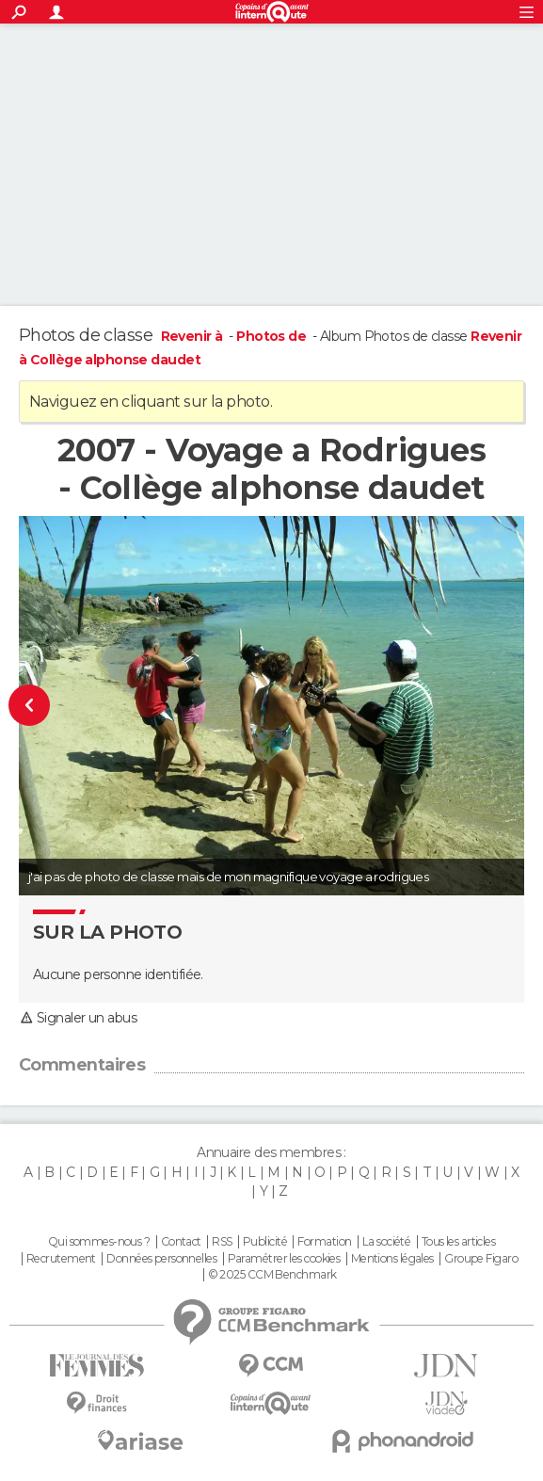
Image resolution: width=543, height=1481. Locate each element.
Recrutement (61, 1258)
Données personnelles (161, 1258)
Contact (181, 1241)
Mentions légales (392, 1258)
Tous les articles (458, 1241)
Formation (324, 1241)
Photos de (272, 336)
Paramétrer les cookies (284, 1258)
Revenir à (193, 336)
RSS (222, 1241)
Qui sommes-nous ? (99, 1241)
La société (386, 1241)
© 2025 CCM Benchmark (272, 1274)
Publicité (265, 1241)
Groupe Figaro (481, 1258)
